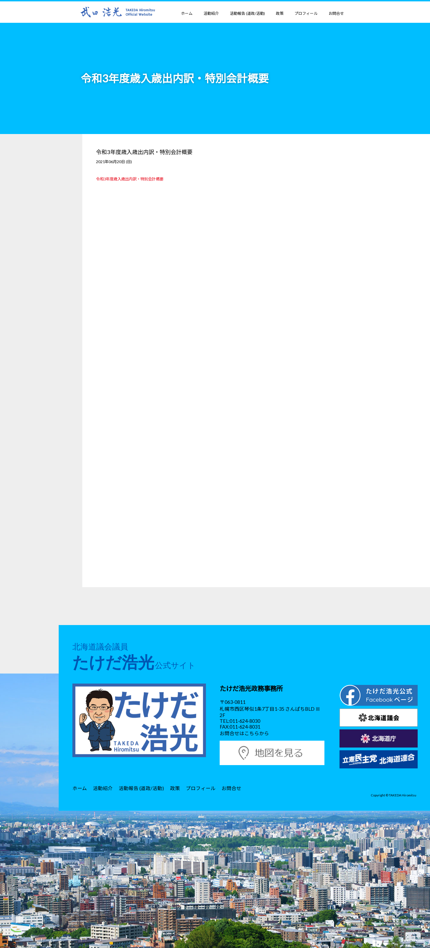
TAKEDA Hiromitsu (402, 795)
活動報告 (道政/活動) (247, 13)
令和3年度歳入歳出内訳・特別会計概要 (129, 179)
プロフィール (306, 13)
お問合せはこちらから (244, 733)
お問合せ (336, 13)
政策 (280, 13)
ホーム (187, 13)
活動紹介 (211, 13)
